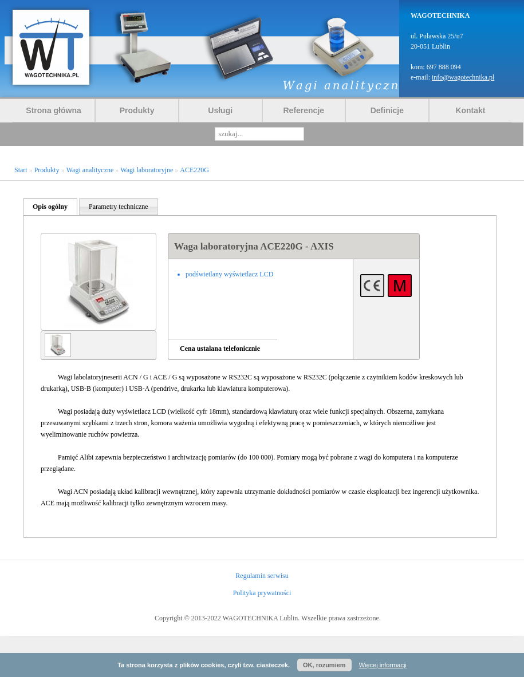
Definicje (387, 110)
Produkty (137, 110)
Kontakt (470, 110)
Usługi (220, 110)
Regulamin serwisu (261, 576)
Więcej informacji (383, 665)
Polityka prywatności (262, 593)
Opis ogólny (50, 207)
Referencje (303, 110)
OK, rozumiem (324, 665)
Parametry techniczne (118, 207)
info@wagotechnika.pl (463, 77)
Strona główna (53, 110)
